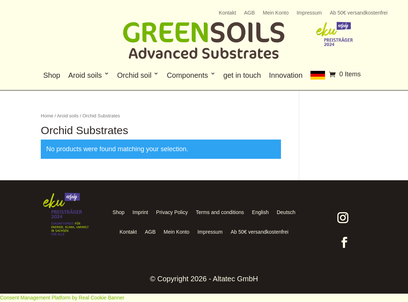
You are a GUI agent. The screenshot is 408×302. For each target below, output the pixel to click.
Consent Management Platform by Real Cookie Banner (62, 298)
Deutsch (286, 212)
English (260, 212)
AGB (249, 13)
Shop (51, 75)
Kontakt (227, 13)
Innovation (285, 75)
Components (187, 75)
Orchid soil (134, 75)
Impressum (309, 13)
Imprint (140, 212)
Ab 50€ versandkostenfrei (359, 13)
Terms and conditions (220, 212)
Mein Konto (276, 13)
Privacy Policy (172, 212)
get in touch (242, 75)
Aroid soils (85, 75)
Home (47, 115)
